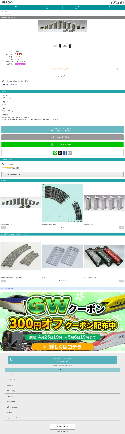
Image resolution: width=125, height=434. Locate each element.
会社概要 (9, 412)
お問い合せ (10, 385)
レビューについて (12, 418)
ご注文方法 (10, 374)
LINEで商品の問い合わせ (61, 144)
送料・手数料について (13, 84)
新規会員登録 (11, 401)
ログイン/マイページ (13, 391)
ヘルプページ (11, 380)
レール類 (4, 11)
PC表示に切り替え (62, 426)
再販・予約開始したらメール (62, 69)
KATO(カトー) (6, 14)
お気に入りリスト (12, 396)
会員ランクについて (13, 407)
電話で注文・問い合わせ (63, 129)
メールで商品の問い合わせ (62, 137)
